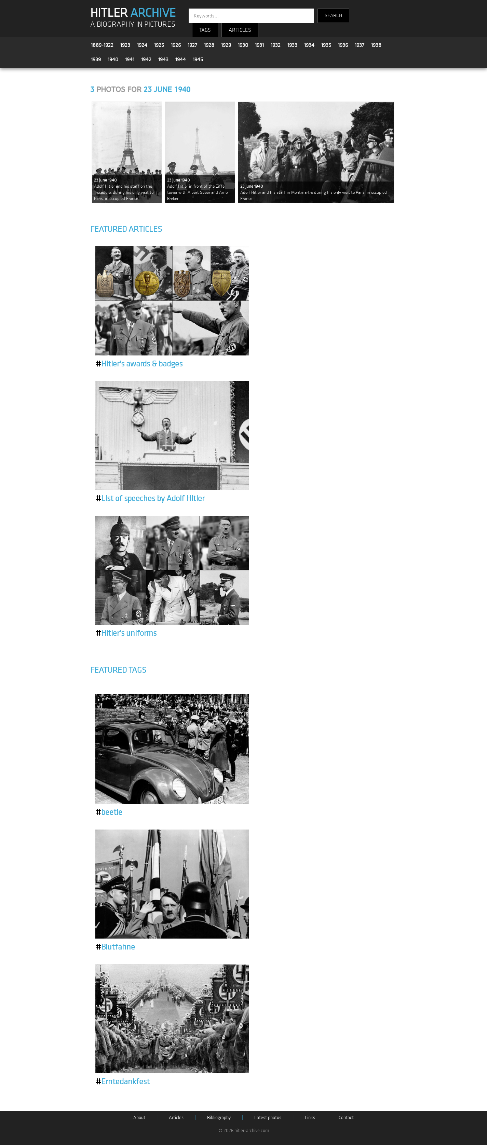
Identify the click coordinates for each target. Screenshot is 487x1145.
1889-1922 (102, 45)
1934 (309, 45)
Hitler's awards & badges (138, 364)
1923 (125, 45)
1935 (326, 45)
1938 (376, 45)
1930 (243, 45)
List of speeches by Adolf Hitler (149, 499)
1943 (163, 59)
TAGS (205, 30)
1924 (142, 45)
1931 (259, 45)
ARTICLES (240, 30)
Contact (346, 1117)
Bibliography (219, 1117)
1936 (343, 45)
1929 (226, 45)
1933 (292, 45)
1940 (113, 59)
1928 (209, 45)
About (139, 1117)
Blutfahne (115, 947)
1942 (146, 59)
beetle (108, 812)
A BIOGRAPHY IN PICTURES (132, 24)
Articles (176, 1117)
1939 (96, 59)
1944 (180, 59)
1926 (176, 45)
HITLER (133, 13)
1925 (159, 45)
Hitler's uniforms (126, 633)
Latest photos (267, 1117)
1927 (192, 45)
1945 (198, 59)
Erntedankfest (122, 1082)
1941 (129, 59)
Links (310, 1117)
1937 (359, 45)
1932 (276, 45)
